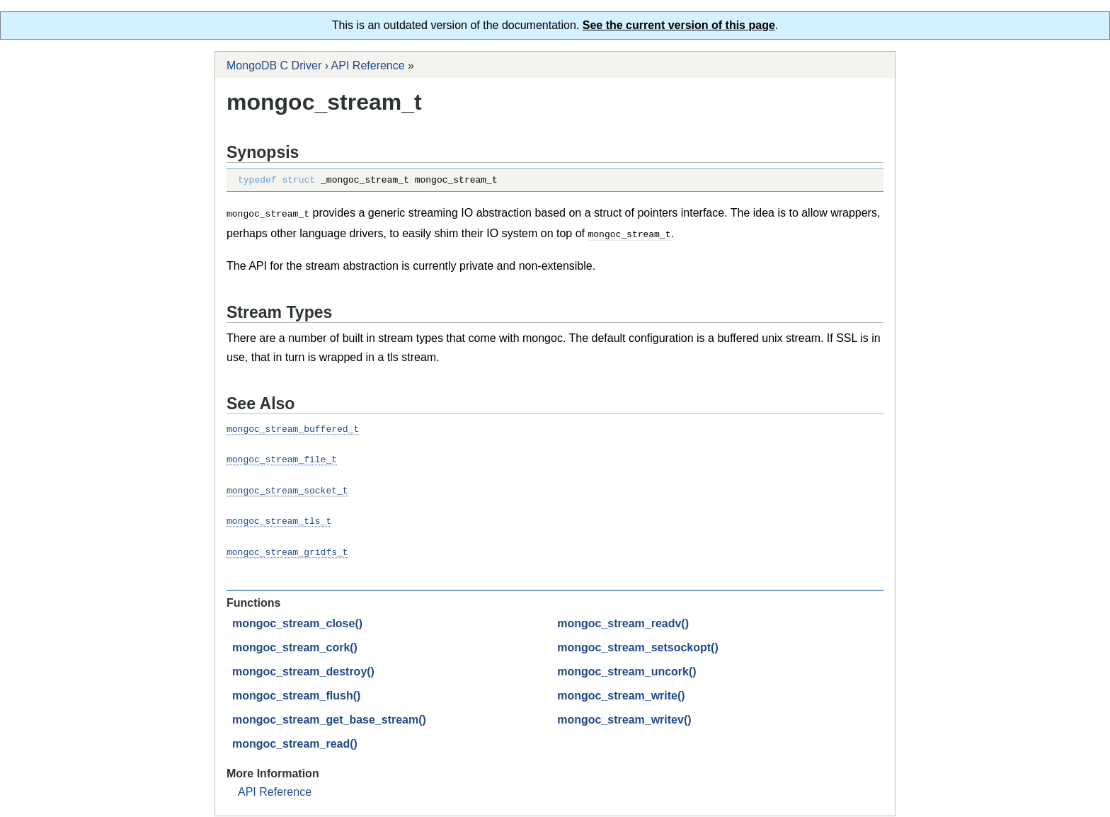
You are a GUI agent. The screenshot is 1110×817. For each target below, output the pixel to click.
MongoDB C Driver (274, 65)
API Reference (368, 65)
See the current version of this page (679, 25)
